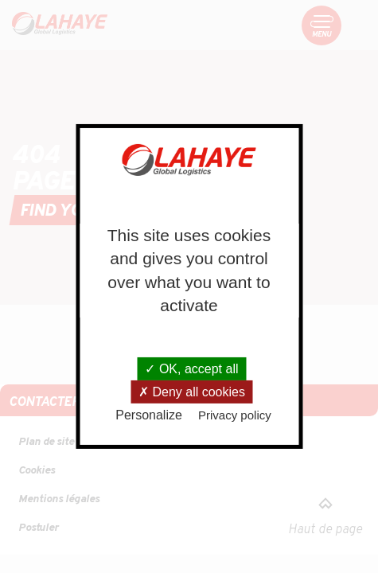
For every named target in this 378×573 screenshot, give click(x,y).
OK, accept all (191, 369)
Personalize (148, 415)
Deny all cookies (191, 392)
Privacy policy (234, 415)
